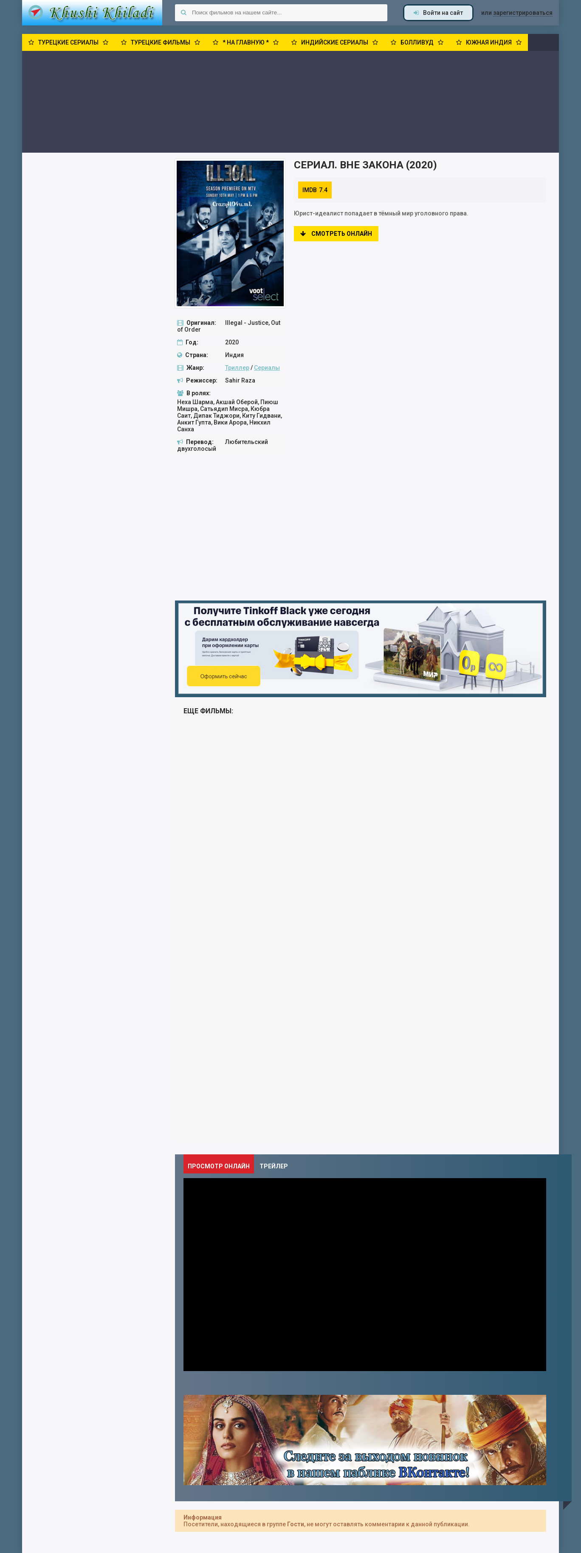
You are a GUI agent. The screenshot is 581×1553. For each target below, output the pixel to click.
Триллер (237, 367)
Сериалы (267, 367)
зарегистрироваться (523, 12)
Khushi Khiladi (92, 12)
